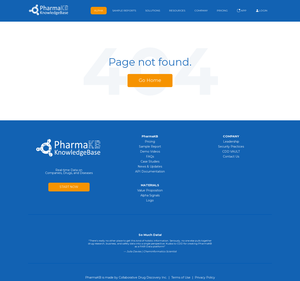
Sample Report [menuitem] (150, 146)
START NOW (69, 187)
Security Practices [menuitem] (231, 146)
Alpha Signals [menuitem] (150, 195)
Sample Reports (124, 10)
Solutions (152, 10)
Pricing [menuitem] (150, 141)
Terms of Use (180, 277)
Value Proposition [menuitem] (150, 190)
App (241, 10)
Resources (177, 10)
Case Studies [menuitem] (150, 161)
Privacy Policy (205, 277)
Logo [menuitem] (150, 200)
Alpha (98, 10)
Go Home (150, 80)
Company (201, 10)
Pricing (222, 10)
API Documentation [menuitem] (150, 171)
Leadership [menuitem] (231, 141)
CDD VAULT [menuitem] (231, 151)
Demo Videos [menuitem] (150, 151)
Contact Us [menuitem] (231, 156)
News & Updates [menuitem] (150, 166)
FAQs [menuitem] (150, 156)
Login (261, 10)
